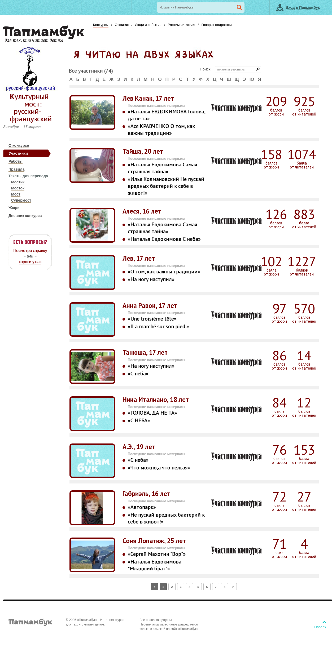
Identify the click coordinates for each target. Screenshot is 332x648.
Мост (15, 194)
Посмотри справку (30, 250)
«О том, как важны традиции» (164, 271)
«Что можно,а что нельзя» (159, 467)
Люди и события (148, 25)
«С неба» (138, 373)
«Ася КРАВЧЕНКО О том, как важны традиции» (161, 129)
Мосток (17, 188)
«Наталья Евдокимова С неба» (164, 239)
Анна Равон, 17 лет (150, 305)
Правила (16, 169)
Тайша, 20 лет (143, 151)
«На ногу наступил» (151, 279)
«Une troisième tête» (152, 318)
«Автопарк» (142, 507)
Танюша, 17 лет (145, 352)
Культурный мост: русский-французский (31, 107)
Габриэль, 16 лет (146, 493)
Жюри (14, 208)
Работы (15, 161)
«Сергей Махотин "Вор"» (157, 554)
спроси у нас (30, 261)
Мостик (17, 182)
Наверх (320, 627)
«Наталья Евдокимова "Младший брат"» (154, 565)
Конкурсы (100, 25)
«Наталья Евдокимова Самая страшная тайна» (162, 168)
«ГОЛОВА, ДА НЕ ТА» (152, 412)
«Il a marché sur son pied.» (158, 326)
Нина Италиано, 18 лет (156, 399)
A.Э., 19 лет (139, 446)
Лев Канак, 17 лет (148, 98)
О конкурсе (18, 145)
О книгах (122, 25)
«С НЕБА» (139, 420)
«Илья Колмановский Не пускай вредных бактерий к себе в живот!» (166, 186)
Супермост (21, 200)
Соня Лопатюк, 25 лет (154, 541)
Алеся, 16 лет (142, 211)
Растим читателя (181, 25)
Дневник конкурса (25, 216)
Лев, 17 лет (139, 258)
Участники (18, 153)
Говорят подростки (216, 25)
